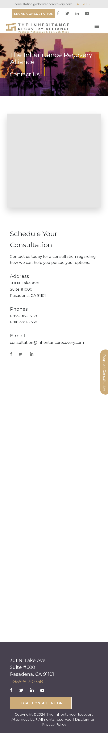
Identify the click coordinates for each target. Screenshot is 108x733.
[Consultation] (33, 13)
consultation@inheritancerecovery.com (47, 342)
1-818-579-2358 (23, 322)
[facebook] (58, 13)
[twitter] (67, 13)
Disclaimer (85, 719)
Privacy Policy (54, 724)
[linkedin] (77, 13)
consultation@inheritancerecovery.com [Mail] (43, 4)
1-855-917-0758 (23, 316)
